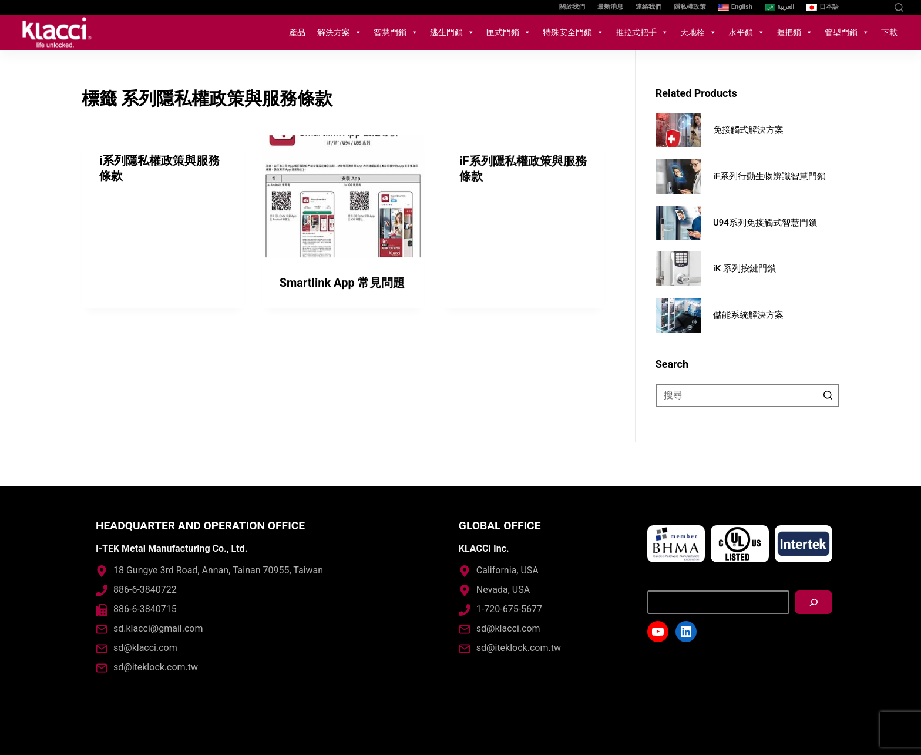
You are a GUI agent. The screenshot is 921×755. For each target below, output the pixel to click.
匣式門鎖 (508, 32)
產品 (297, 32)
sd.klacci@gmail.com (158, 628)
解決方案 (339, 32)
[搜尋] (813, 602)
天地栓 (698, 32)
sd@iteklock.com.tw (155, 667)
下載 (889, 32)
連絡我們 (648, 7)
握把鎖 (795, 32)
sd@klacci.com (145, 647)
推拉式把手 (642, 32)
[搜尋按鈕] (827, 395)
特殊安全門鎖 (573, 32)
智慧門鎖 (396, 32)
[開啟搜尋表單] (899, 7)
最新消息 (610, 7)
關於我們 (572, 7)
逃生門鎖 (452, 32)
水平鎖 (746, 32)
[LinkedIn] (878, 7)
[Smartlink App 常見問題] (343, 197)
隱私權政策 (690, 7)
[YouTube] (860, 7)
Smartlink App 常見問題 (342, 284)
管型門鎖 (847, 32)
